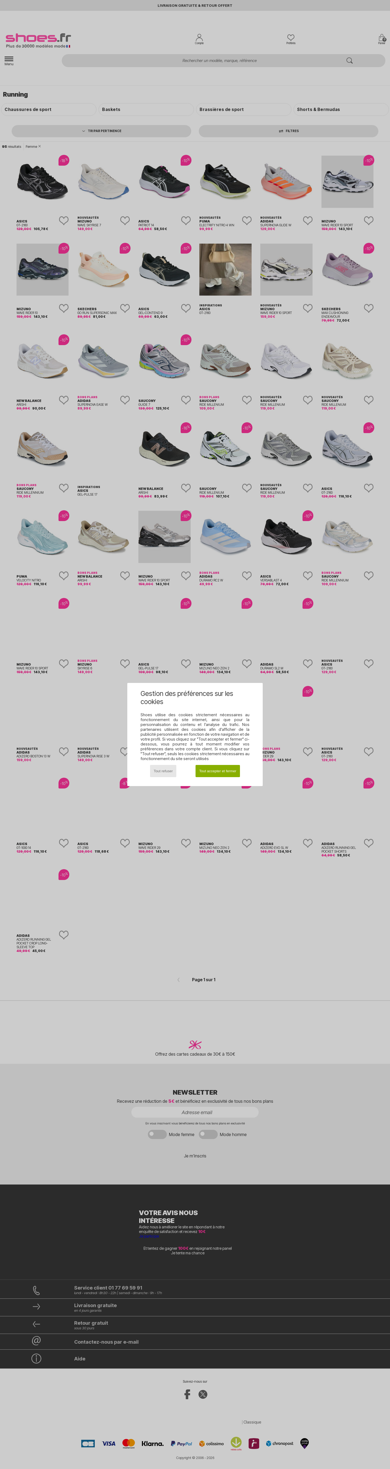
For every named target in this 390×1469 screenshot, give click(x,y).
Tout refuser (163, 771)
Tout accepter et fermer (217, 771)
